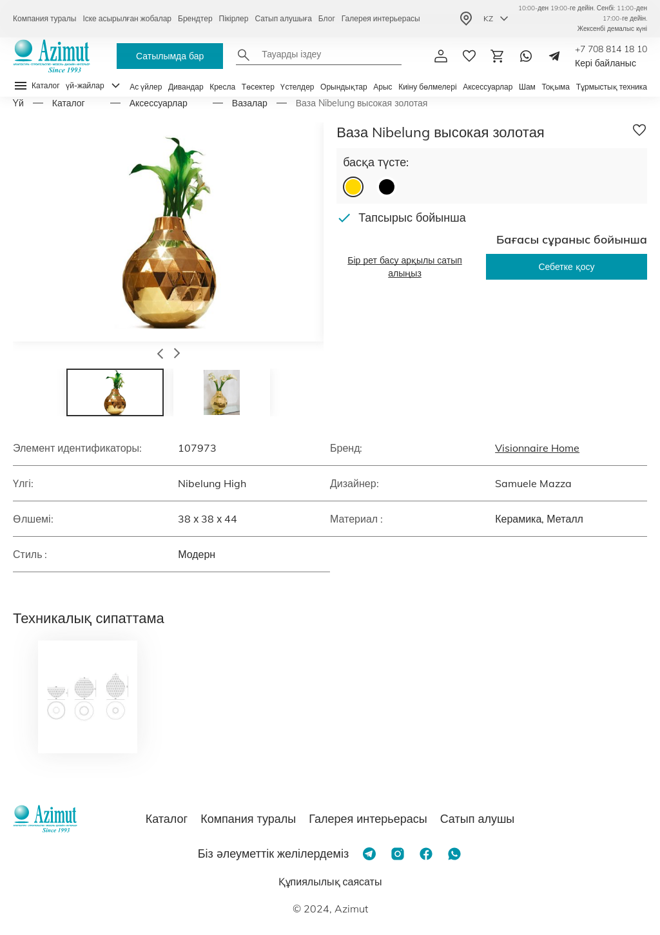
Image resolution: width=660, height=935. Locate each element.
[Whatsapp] (526, 56)
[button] (160, 355)
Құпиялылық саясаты (330, 881)
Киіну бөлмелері (427, 87)
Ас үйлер (146, 87)
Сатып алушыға (283, 18)
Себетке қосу (566, 267)
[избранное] (469, 56)
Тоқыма (555, 87)
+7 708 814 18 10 (611, 49)
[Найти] (243, 55)
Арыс (382, 87)
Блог (326, 18)
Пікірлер (234, 18)
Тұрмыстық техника (611, 87)
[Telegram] (554, 56)
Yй (18, 103)
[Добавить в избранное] (639, 130)
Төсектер (258, 87)
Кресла (222, 87)
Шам (527, 87)
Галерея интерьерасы (381, 18)
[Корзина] (497, 56)
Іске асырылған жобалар (126, 18)
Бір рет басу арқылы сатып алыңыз (404, 267)
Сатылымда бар (170, 56)
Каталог (68, 103)
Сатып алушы (477, 818)
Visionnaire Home (537, 447)
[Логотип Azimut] (51, 56)
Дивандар (186, 87)
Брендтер (195, 18)
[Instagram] (397, 854)
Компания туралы (44, 18)
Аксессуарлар (487, 87)
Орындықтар (343, 87)
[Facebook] (426, 854)
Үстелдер (297, 87)
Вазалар (249, 103)
